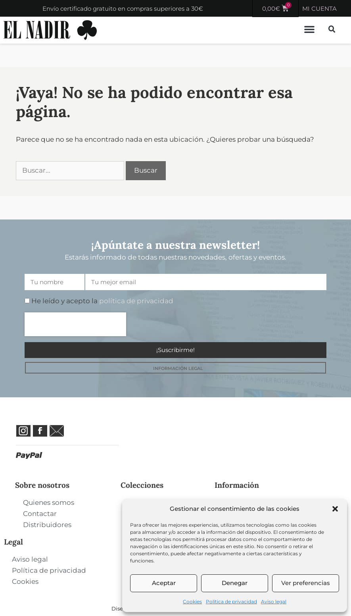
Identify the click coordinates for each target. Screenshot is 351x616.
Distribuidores (47, 525)
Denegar (234, 583)
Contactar (40, 514)
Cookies (192, 601)
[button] (335, 509)
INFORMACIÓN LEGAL (178, 368)
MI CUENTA (319, 8)
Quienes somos (48, 502)
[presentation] (75, 324)
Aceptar (164, 583)
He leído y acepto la (102, 301)
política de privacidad (136, 301)
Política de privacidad (231, 601)
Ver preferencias (305, 583)
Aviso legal (273, 601)
